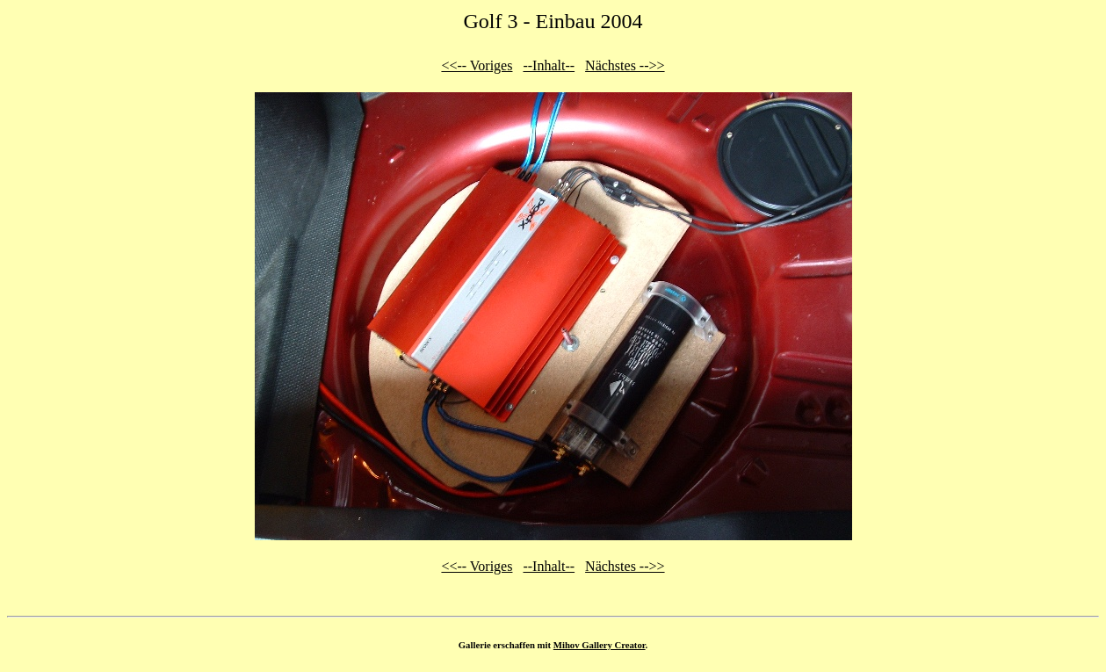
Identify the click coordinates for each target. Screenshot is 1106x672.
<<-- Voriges (476, 65)
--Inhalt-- (549, 65)
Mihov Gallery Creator (599, 644)
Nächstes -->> (624, 65)
